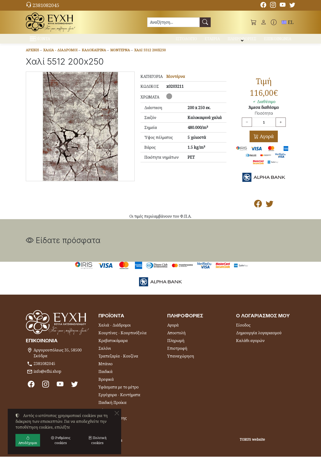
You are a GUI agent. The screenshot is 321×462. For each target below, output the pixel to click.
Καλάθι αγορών (250, 346)
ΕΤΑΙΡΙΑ (212, 40)
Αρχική (32, 55)
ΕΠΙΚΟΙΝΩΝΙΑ (277, 40)
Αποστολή (176, 338)
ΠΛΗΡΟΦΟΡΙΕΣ (242, 40)
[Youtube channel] (283, 5)
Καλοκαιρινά (94, 55)
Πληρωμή (175, 346)
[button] (253, 22)
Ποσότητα (264, 118)
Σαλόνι (104, 353)
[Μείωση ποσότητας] (247, 127)
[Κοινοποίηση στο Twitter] (269, 210)
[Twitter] (292, 5)
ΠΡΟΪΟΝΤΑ (52, 41)
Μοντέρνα (120, 55)
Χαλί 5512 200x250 (150, 55)
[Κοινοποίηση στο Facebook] (258, 210)
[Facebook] (263, 5)
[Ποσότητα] (264, 127)
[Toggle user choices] (263, 22)
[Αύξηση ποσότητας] (281, 127)
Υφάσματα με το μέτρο (118, 392)
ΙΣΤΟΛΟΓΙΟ (186, 40)
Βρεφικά (106, 384)
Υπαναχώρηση (180, 361)
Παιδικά (105, 377)
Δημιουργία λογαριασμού (259, 338)
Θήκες (104, 415)
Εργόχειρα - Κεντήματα (119, 400)
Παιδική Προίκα (112, 407)
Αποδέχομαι (27, 440)
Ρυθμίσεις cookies (44, 455)
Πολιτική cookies (97, 440)
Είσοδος (243, 330)
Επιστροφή (177, 353)
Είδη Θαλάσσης (112, 423)
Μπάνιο (105, 369)
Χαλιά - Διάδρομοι (60, 55)
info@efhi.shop (47, 376)
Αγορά (266, 141)
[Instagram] (273, 5)
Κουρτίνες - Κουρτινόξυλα (122, 338)
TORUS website (252, 444)
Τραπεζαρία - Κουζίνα (118, 361)
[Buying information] (274, 22)
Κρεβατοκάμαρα (113, 346)
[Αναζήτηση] (173, 22)
